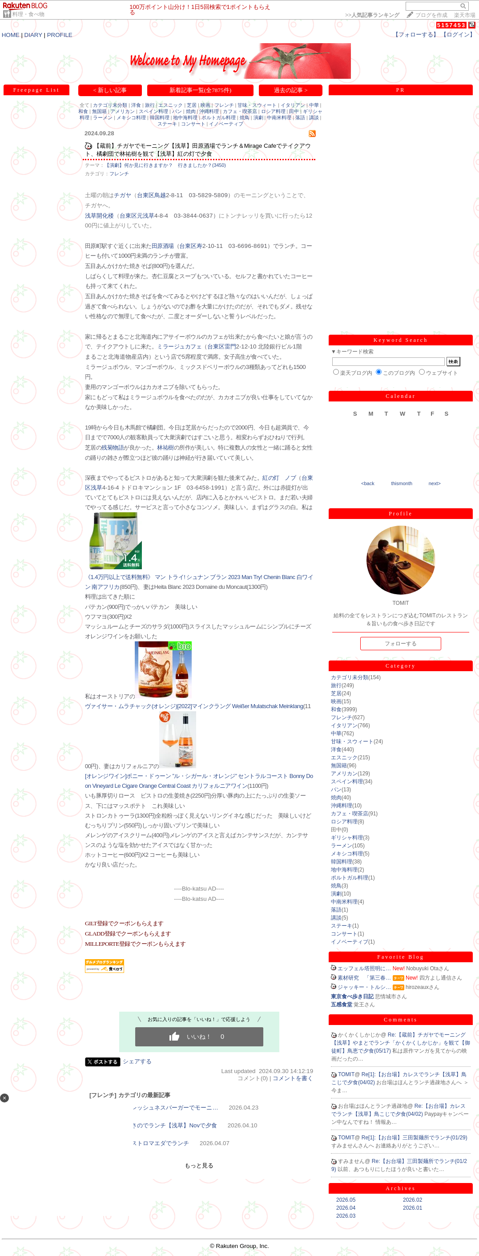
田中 (294, 111)
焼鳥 (245, 117)
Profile (401, 514)
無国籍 (99, 111)
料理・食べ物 (28, 14)
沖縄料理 (209, 111)
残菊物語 (112, 447)
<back (367, 483)
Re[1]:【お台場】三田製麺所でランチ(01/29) (414, 1137)
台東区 (145, 195)
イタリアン (293, 105)
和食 (83, 111)
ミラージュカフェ (179, 346)
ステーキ (167, 123)
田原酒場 (163, 246)
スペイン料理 (153, 111)
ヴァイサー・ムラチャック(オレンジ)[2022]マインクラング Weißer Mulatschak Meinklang (194, 706)
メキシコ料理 (131, 117)
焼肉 (191, 111)
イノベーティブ (226, 123)
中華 (314, 105)
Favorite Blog (400, 957)
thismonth (401, 483)
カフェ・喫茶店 (240, 111)
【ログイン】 (458, 34)
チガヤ (122, 195)
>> (372, 15)
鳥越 (160, 195)
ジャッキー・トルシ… (364, 987)
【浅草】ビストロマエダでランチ (145, 1143)
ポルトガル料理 (218, 117)
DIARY (33, 35)
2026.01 (412, 1208)
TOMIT (346, 1074)
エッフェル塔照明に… (364, 968)
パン (177, 111)
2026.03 (345, 1216)
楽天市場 (464, 15)
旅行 (150, 105)
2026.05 (345, 1200)
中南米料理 (279, 117)
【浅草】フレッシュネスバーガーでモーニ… (160, 1107)
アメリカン (122, 111)
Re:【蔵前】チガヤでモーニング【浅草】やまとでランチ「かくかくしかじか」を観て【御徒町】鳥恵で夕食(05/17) (400, 1043)
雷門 (230, 346)
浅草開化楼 (99, 215)
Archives (400, 1188)
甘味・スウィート (257, 105)
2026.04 (345, 1208)
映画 (205, 105)
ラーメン (103, 117)
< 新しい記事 (110, 90)
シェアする (137, 1061)
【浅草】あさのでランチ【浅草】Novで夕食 (159, 1125)
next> (435, 483)
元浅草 (145, 215)
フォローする (401, 643)
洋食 (136, 105)
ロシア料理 (273, 111)
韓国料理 (159, 117)
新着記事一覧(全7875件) (200, 90)
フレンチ (224, 105)
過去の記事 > (291, 90)
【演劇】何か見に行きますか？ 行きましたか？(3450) (165, 165)
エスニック (170, 105)
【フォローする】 (416, 34)
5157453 (451, 25)
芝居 (192, 105)
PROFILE (59, 35)
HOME (11, 35)
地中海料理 (185, 117)
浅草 (96, 487)
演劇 (258, 117)
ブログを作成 (431, 15)
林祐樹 (165, 447)
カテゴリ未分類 (110, 105)
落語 (300, 117)
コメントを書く (293, 1078)
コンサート (193, 123)
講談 (314, 117)
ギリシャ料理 (347, 838)
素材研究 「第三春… (364, 978)
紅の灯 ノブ (279, 477)
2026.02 (412, 1200)
